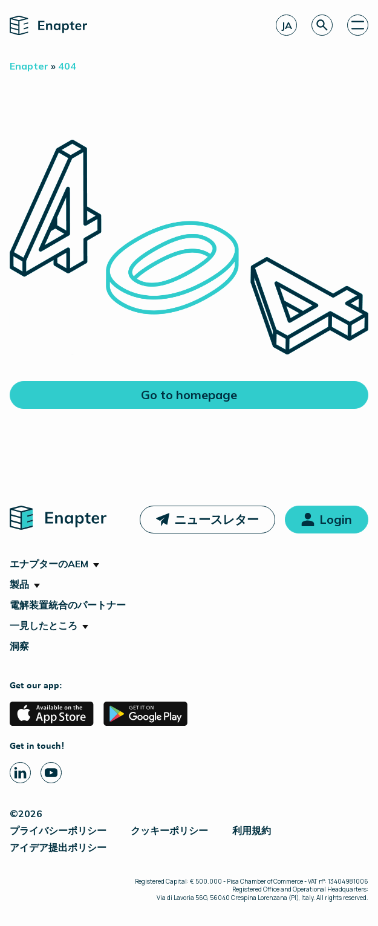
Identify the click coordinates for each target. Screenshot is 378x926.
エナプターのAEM (49, 564)
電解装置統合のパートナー (68, 605)
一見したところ (43, 625)
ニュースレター (216, 519)
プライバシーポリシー (58, 830)
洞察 (19, 646)
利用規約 (251, 830)
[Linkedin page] (20, 772)
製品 (19, 584)
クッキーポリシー (169, 830)
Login (335, 519)
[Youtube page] (51, 772)
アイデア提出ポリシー (58, 847)
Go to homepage (189, 394)
